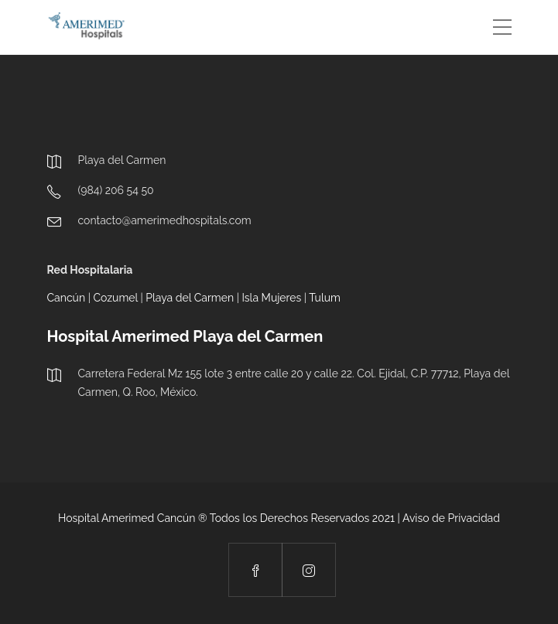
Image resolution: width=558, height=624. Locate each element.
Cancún (66, 298)
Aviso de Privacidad (451, 518)
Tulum (325, 298)
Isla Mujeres (271, 298)
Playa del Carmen (189, 298)
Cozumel (115, 298)
